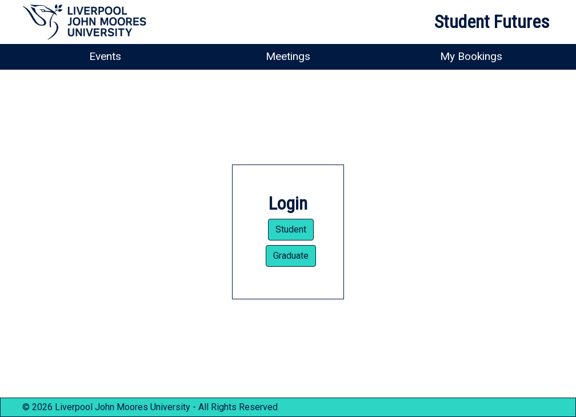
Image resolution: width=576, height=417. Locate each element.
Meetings (288, 56)
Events (105, 56)
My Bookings (471, 56)
